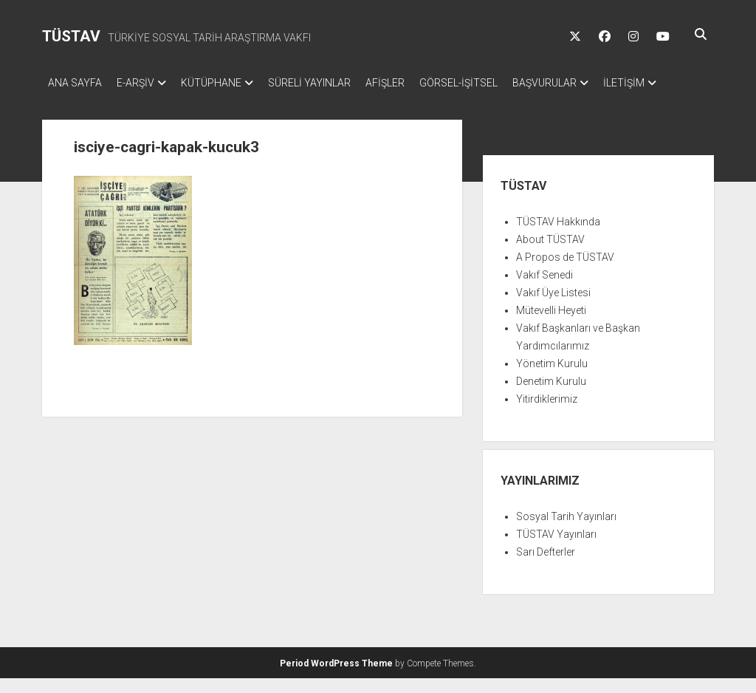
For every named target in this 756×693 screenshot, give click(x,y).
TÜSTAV (71, 36)
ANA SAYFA (75, 83)
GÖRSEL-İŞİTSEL (495, 83)
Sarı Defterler (545, 567)
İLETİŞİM (68, 102)
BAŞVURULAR (589, 83)
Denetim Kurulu (551, 396)
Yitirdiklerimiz (546, 414)
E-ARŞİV (143, 83)
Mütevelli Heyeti (551, 325)
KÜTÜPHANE (226, 83)
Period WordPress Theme (336, 678)
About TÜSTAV (550, 254)
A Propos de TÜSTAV (565, 272)
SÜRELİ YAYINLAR (331, 83)
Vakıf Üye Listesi (553, 307)
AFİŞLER (414, 83)
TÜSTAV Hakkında (558, 236)
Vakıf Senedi (544, 290)
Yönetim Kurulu (552, 378)
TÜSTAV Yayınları (556, 549)
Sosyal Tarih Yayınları (566, 531)
